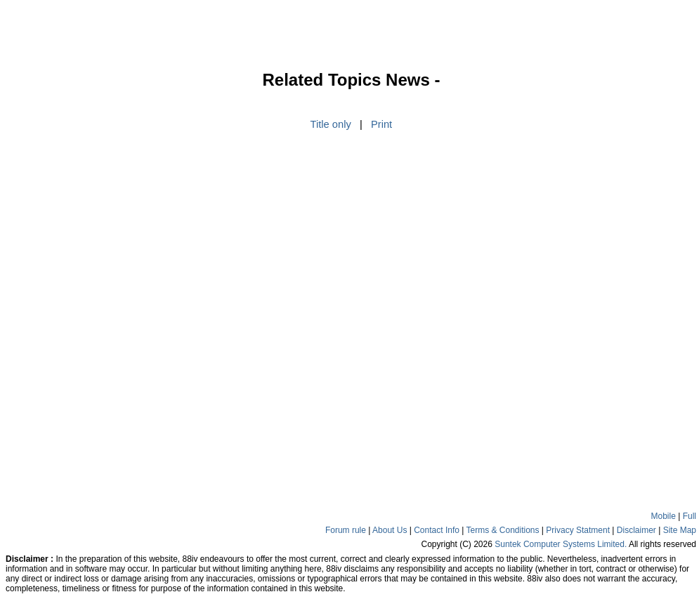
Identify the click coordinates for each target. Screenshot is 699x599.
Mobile (663, 516)
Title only (331, 124)
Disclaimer (636, 530)
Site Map (679, 530)
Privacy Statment (578, 530)
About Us (389, 530)
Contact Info (436, 530)
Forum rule (345, 530)
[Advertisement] (49, 283)
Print (381, 124)
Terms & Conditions (502, 530)
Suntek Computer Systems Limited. (561, 544)
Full (689, 516)
